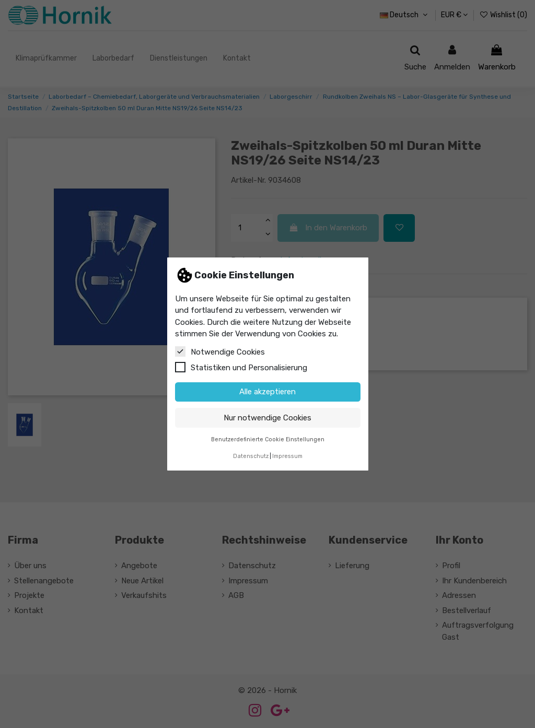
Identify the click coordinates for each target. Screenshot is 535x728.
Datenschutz (251, 456)
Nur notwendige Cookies (267, 417)
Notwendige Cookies (220, 351)
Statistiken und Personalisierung (241, 367)
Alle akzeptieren (267, 391)
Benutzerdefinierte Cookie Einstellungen (267, 439)
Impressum (287, 456)
